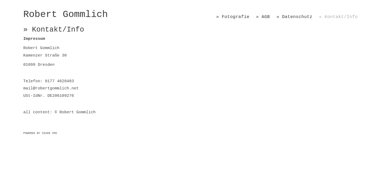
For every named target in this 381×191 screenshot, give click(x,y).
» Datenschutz (294, 16)
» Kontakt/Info (338, 16)
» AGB (263, 16)
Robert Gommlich (65, 14)
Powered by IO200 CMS (40, 133)
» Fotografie (232, 16)
